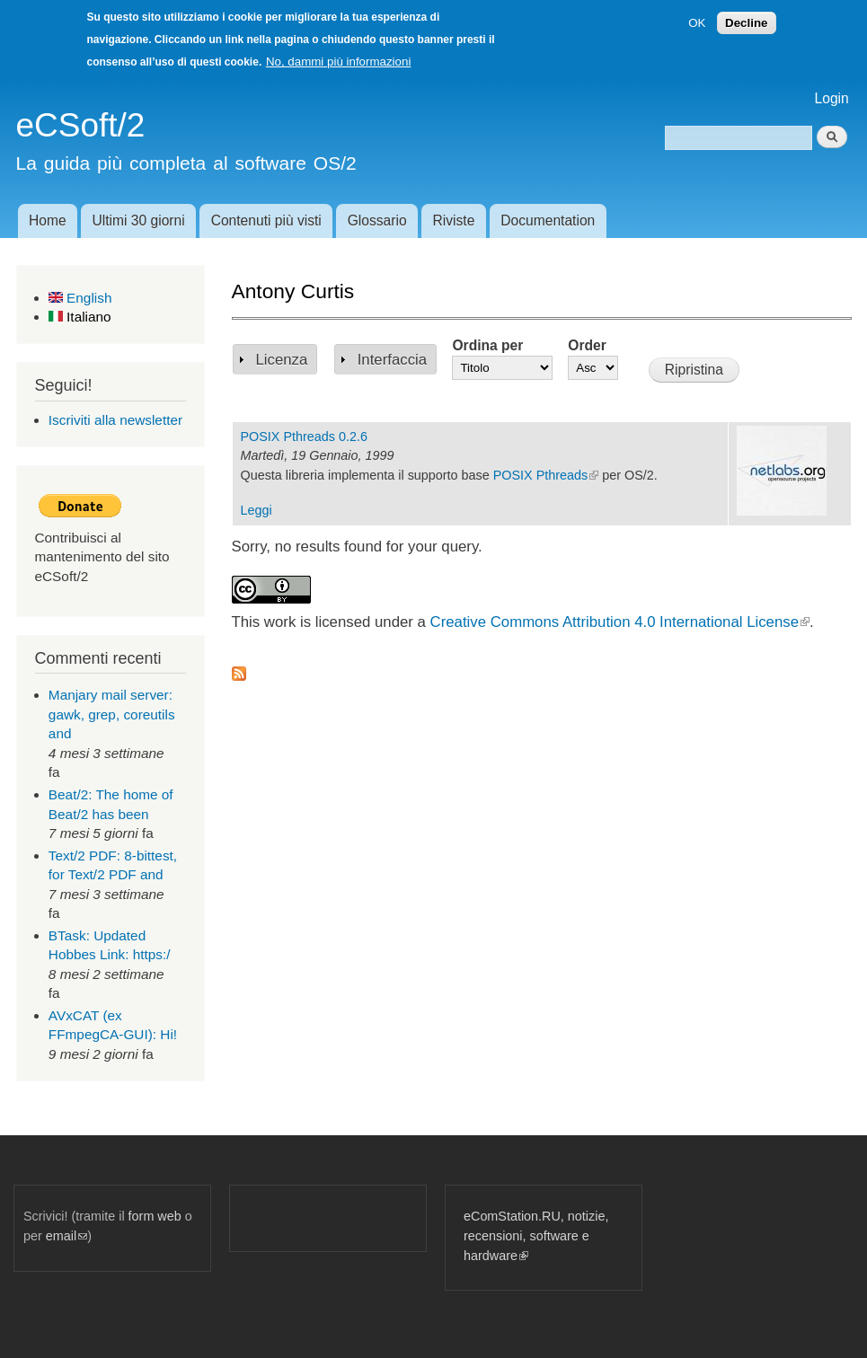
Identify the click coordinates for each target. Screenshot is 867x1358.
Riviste (454, 220)
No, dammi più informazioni (338, 61)
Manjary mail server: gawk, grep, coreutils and (112, 714)
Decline (746, 23)
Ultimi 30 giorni (139, 220)
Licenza (282, 359)
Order (587, 345)
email (66, 1236)
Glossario (377, 220)
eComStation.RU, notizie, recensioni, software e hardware (536, 1235)
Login (832, 98)
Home (47, 220)
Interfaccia (392, 359)
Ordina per (487, 345)
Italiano (80, 316)
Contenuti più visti (266, 220)
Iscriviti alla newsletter (115, 420)
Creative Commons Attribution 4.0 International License (619, 621)
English (80, 297)
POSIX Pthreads (545, 475)
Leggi (256, 510)
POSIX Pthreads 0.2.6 (304, 436)
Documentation (547, 220)
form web (154, 1216)
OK (696, 23)
